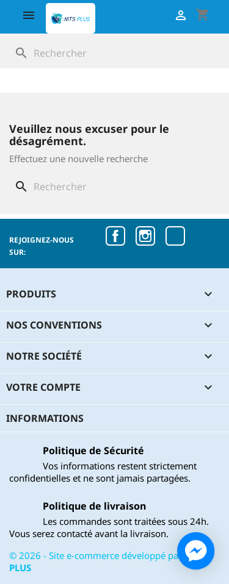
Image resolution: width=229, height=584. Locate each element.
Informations (45, 418)
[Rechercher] (114, 53)
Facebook (115, 235)
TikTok (175, 235)
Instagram (145, 235)
